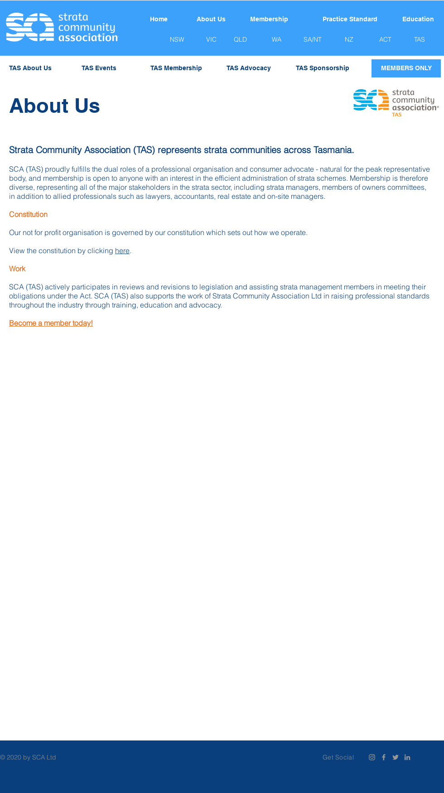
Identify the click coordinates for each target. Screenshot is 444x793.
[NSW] (176, 40)
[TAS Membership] (176, 68)
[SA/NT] (312, 40)
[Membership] (269, 19)
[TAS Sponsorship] (322, 68)
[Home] (158, 19)
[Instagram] (372, 757)
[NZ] (349, 40)
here (122, 250)
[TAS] (419, 40)
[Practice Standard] (350, 19)
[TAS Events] (99, 68)
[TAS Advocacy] (249, 68)
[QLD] (240, 40)
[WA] (276, 40)
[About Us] (211, 19)
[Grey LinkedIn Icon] (407, 757)
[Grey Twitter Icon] (395, 757)
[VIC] (211, 40)
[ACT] (385, 40)
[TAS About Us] (30, 68)
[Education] (418, 19)
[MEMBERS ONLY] (406, 68)
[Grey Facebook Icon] (384, 757)
